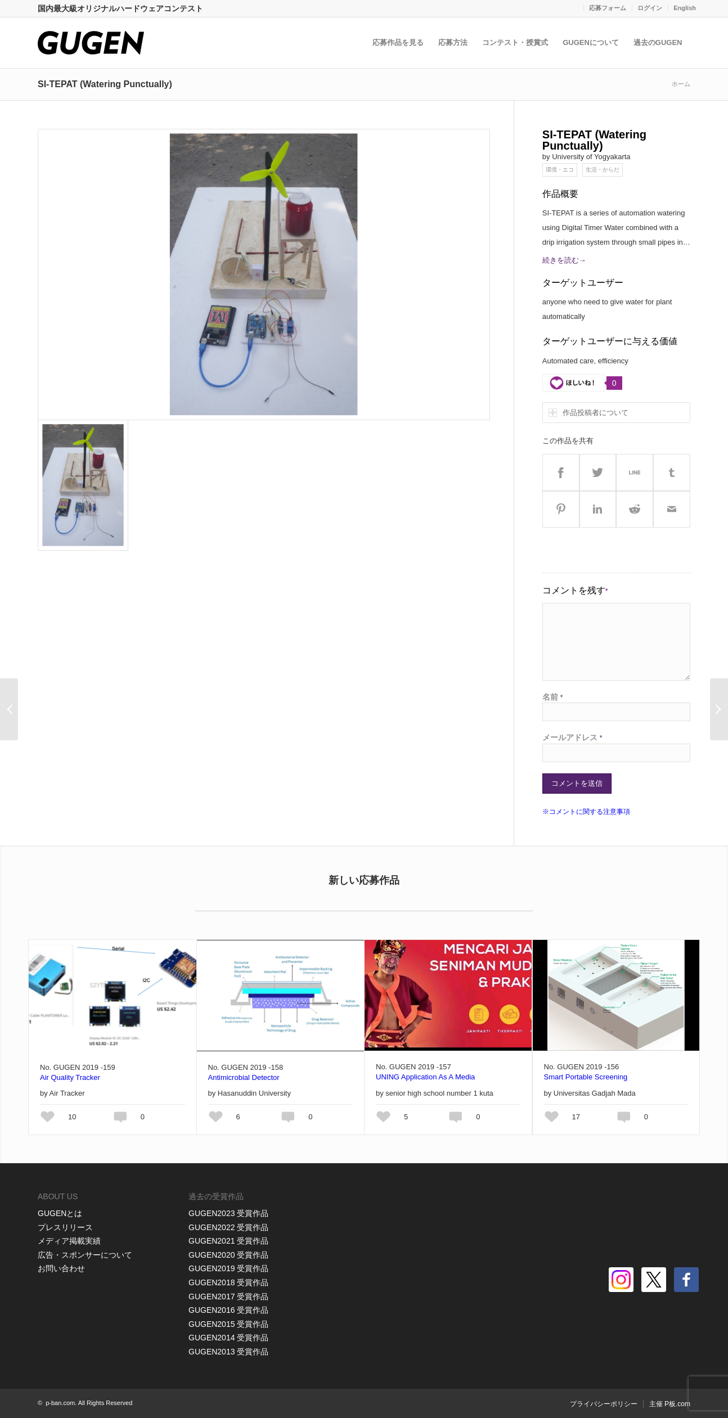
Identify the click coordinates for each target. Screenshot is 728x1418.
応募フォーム (607, 7)
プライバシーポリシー (603, 1404)
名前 (552, 696)
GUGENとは (60, 1213)
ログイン (649, 7)
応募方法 (454, 42)
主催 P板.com (669, 1404)
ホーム (681, 83)
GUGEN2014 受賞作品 (228, 1337)
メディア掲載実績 (69, 1240)
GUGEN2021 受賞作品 (228, 1240)
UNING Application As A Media (425, 1077)
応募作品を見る (399, 42)
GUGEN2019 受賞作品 (228, 1268)
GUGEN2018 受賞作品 (228, 1282)
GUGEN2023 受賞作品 (228, 1213)
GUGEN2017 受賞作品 (228, 1296)
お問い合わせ (61, 1268)
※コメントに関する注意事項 (586, 812)
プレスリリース (65, 1227)
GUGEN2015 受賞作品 (228, 1324)
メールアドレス (572, 737)
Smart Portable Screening (586, 1077)
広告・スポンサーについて (85, 1254)
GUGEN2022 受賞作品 (228, 1227)
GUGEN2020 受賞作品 (228, 1254)
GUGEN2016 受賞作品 (228, 1310)
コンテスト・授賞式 (516, 42)
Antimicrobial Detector (244, 1077)
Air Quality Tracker (70, 1077)
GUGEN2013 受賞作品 (228, 1351)
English (684, 7)
